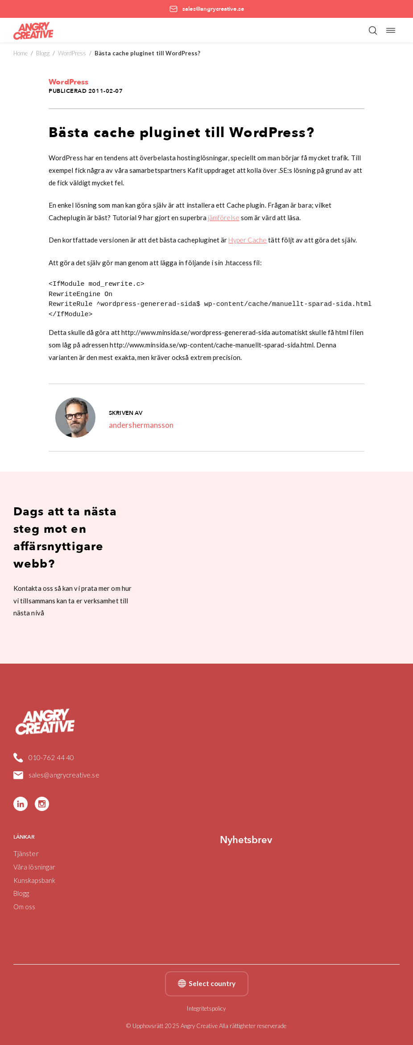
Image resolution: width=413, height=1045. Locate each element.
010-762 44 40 (43, 757)
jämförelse (224, 217)
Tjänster (26, 853)
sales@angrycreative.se (56, 775)
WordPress (72, 53)
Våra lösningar (34, 867)
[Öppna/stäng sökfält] (373, 30)
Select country (206, 983)
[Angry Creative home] (33, 30)
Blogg (42, 53)
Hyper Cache (247, 240)
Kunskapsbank (34, 880)
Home (20, 53)
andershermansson (141, 425)
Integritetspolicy (206, 1008)
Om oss (24, 907)
